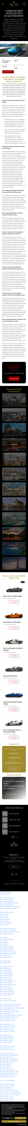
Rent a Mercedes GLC (5, 1064)
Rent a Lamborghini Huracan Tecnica (9, 1006)
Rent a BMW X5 (4, 941)
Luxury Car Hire (11, 794)
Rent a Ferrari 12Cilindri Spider (8, 984)
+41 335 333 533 (14, 758)
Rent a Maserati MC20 (6, 1035)
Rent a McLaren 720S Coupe (7, 1049)
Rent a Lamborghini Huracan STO (8, 1010)
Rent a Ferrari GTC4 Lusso (7, 991)
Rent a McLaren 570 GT (6, 1048)
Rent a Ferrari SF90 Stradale (7, 993)
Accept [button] (20, 1118)
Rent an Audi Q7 (4, 915)
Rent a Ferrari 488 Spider (6, 972)
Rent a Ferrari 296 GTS (6, 979)
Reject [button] (7, 1118)
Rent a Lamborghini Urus (6, 1013)
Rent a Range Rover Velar (6, 1029)
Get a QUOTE (8, 71)
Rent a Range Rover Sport (7, 1024)
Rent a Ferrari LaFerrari (6, 995)
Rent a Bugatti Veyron (5, 961)
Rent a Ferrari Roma (5, 968)
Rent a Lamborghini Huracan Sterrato (9, 1011)
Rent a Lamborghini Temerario (8, 1020)
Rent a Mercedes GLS (5, 1067)
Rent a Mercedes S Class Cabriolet (9, 1059)
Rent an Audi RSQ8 (5, 919)
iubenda (25, 1124)
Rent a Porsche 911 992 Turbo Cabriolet (10, 1093)
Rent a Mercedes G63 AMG (7, 1069)
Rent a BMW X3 (4, 937)
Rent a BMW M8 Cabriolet (6, 950)
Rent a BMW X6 (4, 943)
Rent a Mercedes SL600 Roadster (9, 1060)
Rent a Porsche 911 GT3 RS (7, 1098)
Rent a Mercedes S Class (6, 1057)
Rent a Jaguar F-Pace (5, 999)
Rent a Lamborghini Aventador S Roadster (11, 1015)
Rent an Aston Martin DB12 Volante (9, 903)
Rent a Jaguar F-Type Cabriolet (8, 1000)
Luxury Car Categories (5, 892)
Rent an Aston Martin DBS (6, 899)
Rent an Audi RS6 (4, 921)
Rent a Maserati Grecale (6, 1038)
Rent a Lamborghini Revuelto (7, 1018)
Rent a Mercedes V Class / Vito (8, 1075)
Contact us (14, 768)
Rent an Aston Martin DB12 (7, 901)
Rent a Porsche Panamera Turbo (8, 1089)
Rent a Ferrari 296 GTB (6, 977)
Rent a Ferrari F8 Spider (6, 973)
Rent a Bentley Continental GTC (8, 930)
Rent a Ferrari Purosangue (7, 989)
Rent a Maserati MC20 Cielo (7, 1037)
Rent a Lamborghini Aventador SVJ (9, 1017)
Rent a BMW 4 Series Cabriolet (8, 952)
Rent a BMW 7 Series (5, 955)
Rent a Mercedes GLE (5, 1066)
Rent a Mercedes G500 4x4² (7, 1076)
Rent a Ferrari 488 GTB (6, 970)
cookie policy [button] (9, 1108)
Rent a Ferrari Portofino (6, 966)
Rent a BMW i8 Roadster (6, 957)
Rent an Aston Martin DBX (6, 905)
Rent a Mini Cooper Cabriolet (7, 1053)
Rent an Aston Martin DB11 (7, 897)
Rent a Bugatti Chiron (5, 962)
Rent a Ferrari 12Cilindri (6, 982)
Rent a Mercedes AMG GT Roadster (9, 1071)
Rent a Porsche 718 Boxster (7, 1084)
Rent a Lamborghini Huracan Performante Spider (12, 1008)
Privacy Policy (14, 880)
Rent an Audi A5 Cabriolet (6, 912)
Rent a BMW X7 (4, 944)
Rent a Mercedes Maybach (7, 1062)
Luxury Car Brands (4, 894)
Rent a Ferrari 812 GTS (6, 986)
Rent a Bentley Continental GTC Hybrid (10, 932)
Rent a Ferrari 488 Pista (6, 988)
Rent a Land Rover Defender (7, 1031)
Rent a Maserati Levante (6, 1040)
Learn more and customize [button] (14, 1121)
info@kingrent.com (14, 763)
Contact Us (14, 866)
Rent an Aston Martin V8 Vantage (8, 908)
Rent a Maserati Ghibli (5, 1042)
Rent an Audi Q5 (4, 914)
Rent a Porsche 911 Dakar (7, 1100)
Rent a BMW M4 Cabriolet (6, 948)
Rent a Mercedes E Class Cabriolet (9, 1055)
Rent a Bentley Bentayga (6, 934)
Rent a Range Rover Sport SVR (8, 1026)
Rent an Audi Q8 (4, 917)
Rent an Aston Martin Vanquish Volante (10, 906)
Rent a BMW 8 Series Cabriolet (8, 953)
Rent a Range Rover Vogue (7, 1028)
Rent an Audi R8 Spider (6, 923)
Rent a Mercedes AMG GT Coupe (8, 1073)
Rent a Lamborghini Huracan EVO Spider (10, 1004)
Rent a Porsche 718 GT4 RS (7, 1086)
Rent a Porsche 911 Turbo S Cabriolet (10, 1095)
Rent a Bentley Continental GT (7, 928)
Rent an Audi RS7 (4, 924)
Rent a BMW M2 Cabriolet (6, 946)
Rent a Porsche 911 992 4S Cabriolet (9, 1091)
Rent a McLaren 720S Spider (7, 1046)
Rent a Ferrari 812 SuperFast (7, 981)
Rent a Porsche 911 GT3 (6, 1096)
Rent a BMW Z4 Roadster (6, 939)
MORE (13, 837)
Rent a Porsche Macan (6, 1087)
